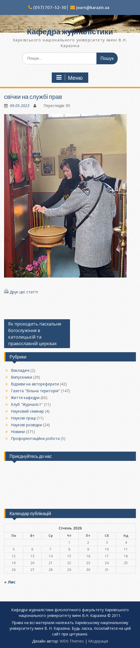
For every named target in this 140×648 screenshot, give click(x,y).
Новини (18, 431)
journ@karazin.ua (92, 7)
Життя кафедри (25, 397)
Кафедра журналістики (70, 31)
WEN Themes (72, 641)
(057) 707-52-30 (49, 7)
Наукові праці (23, 418)
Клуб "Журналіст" (27, 404)
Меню (69, 77)
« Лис (10, 582)
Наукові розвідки (26, 424)
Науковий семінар (27, 411)
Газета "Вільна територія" (35, 390)
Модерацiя (98, 641)
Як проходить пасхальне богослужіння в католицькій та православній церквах (34, 333)
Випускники (21, 377)
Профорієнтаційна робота (35, 438)
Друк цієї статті (24, 291)
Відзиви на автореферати (35, 384)
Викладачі (20, 370)
